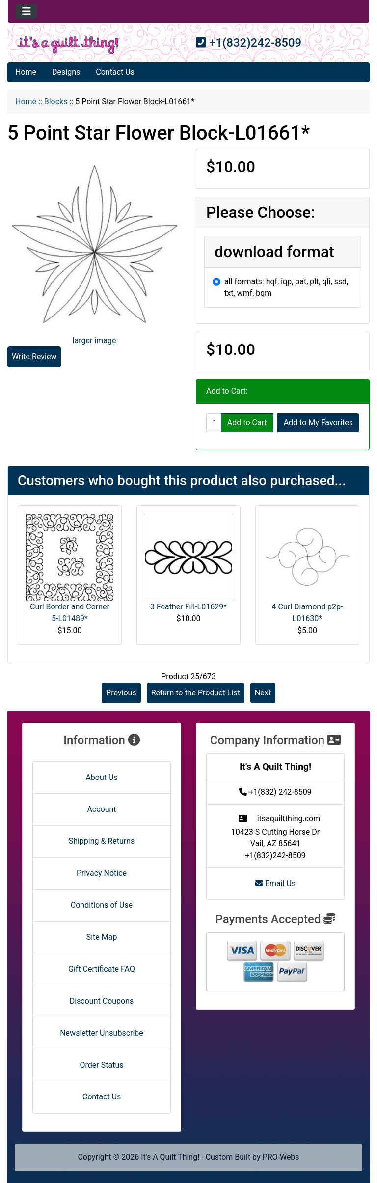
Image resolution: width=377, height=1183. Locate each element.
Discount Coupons (102, 1001)
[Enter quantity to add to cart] (213, 422)
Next (263, 692)
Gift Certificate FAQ (101, 969)
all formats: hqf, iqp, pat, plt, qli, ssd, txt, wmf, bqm (286, 287)
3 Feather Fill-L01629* (188, 606)
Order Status (102, 1064)
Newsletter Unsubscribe (101, 1033)
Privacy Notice (102, 873)
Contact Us (115, 72)
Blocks (56, 101)
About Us (101, 777)
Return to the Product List (195, 692)
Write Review (34, 356)
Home (25, 72)
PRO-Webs (281, 1157)
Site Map (101, 937)
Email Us (275, 883)
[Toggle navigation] (26, 11)
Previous (121, 692)
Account (101, 809)
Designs (66, 72)
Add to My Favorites (318, 422)
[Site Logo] (68, 45)
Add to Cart (247, 422)
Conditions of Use (102, 905)
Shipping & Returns (102, 841)
